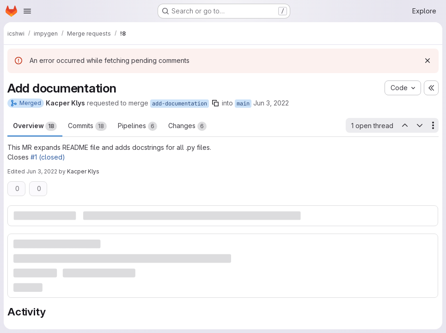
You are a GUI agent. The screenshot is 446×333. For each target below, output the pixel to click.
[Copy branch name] (215, 103)
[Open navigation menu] (27, 11)
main (243, 103)
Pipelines (137, 126)
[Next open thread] (419, 125)
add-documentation (179, 103)
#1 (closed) (48, 157)
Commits (87, 126)
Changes (187, 126)
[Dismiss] (427, 60)
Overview (35, 126)
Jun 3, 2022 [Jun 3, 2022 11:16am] (41, 171)
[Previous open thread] (404, 125)
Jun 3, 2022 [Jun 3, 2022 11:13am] (271, 103)
